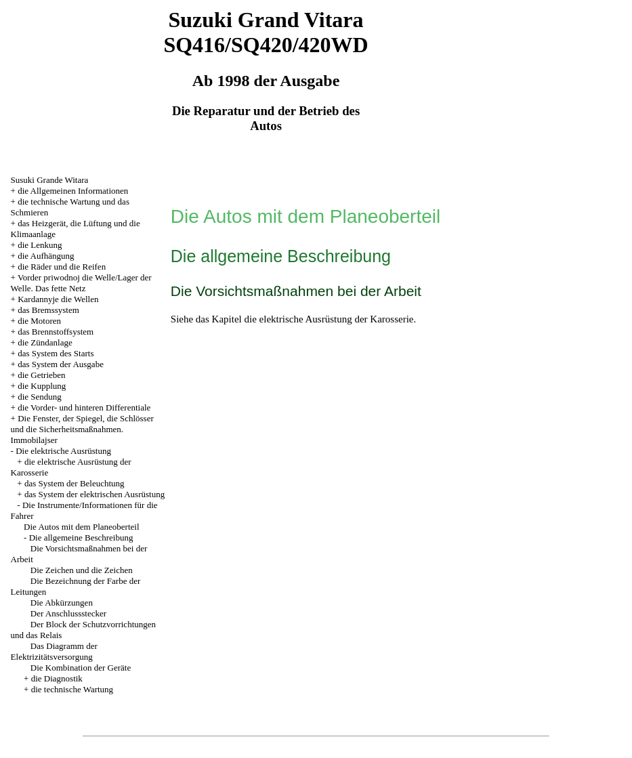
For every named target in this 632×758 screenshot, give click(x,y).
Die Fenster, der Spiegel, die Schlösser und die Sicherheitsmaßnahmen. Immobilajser (82, 429)
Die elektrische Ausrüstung (63, 451)
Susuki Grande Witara (50, 180)
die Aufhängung (46, 256)
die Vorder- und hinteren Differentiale (84, 407)
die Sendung (40, 397)
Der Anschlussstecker (68, 613)
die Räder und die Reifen (62, 266)
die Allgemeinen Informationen (73, 191)
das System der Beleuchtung (74, 483)
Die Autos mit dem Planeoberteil (81, 527)
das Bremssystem (48, 310)
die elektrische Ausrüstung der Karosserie (329, 319)
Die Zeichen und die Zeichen (81, 570)
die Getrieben (41, 375)
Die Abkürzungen (61, 602)
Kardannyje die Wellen (58, 299)
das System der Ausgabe (61, 364)
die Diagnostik (57, 678)
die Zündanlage (45, 342)
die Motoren (39, 321)
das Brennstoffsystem (55, 332)
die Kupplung (42, 386)
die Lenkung (40, 245)
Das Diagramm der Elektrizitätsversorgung (54, 651)
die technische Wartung (72, 689)
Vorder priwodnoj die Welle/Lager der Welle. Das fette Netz (81, 282)
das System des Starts (55, 353)
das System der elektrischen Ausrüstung (94, 494)
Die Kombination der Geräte (80, 667)
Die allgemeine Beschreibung (81, 537)
